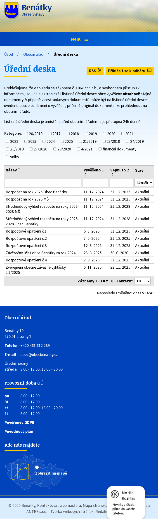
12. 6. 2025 (92, 245)
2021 (129, 133)
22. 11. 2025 (120, 267)
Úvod (8, 54)
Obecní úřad (33, 54)
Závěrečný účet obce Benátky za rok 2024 (40, 252)
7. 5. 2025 (91, 238)
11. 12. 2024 (94, 191)
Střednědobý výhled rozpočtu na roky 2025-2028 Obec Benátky (42, 221)
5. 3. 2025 (91, 231)
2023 (32, 141)
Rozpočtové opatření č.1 (26, 231)
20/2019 (35, 133)
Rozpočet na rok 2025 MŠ (27, 199)
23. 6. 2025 (92, 252)
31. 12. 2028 (120, 206)
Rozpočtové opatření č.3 (26, 245)
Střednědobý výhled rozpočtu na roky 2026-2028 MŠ (42, 209)
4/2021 (86, 149)
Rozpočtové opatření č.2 (26, 238)
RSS (95, 70)
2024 (51, 141)
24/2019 (137, 141)
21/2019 (90, 141)
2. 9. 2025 (91, 260)
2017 (56, 133)
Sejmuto (119, 170)
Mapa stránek (94, 505)
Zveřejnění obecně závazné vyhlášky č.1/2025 (36, 270)
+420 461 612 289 (35, 345)
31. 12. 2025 (120, 191)
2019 (93, 133)
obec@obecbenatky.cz (39, 354)
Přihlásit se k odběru (129, 70)
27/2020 (40, 149)
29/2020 (64, 149)
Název (11, 170)
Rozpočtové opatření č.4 (26, 260)
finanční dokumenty (119, 149)
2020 (111, 133)
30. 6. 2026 (119, 252)
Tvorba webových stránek (72, 511)
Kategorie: (13, 133)
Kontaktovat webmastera (59, 505)
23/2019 (113, 141)
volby (14, 156)
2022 (14, 141)
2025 (69, 141)
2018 (75, 133)
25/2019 (17, 149)
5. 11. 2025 (92, 267)
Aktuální (142, 191)
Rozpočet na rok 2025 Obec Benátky (36, 191)
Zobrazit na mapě (51, 473)
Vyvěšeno (94, 170)
